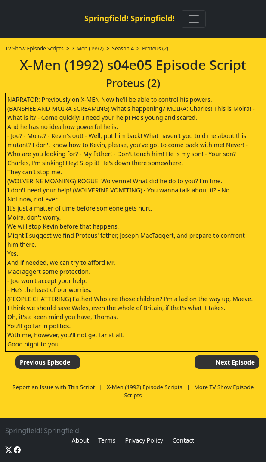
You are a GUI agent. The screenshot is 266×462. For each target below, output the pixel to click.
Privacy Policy (144, 440)
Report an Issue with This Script (53, 387)
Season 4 (123, 48)
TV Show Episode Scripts (34, 48)
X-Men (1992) (88, 48)
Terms (106, 440)
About (80, 440)
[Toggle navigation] (194, 19)
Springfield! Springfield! (129, 18)
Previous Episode (45, 362)
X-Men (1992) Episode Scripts (144, 387)
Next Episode (235, 362)
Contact (184, 440)
